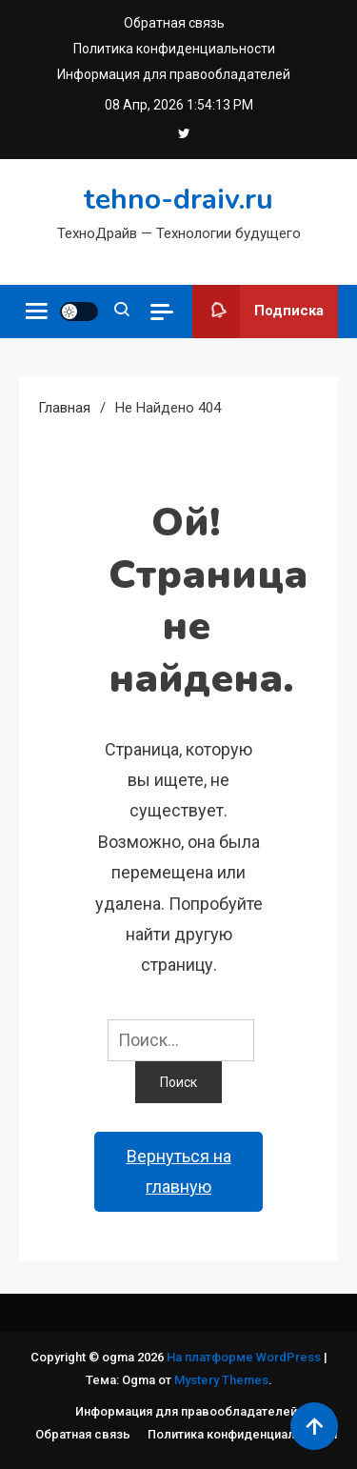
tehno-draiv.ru (178, 199)
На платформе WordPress (245, 1357)
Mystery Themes (221, 1380)
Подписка (258, 311)
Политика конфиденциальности (174, 48)
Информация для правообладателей (173, 74)
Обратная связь (174, 22)
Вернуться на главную (179, 1171)
